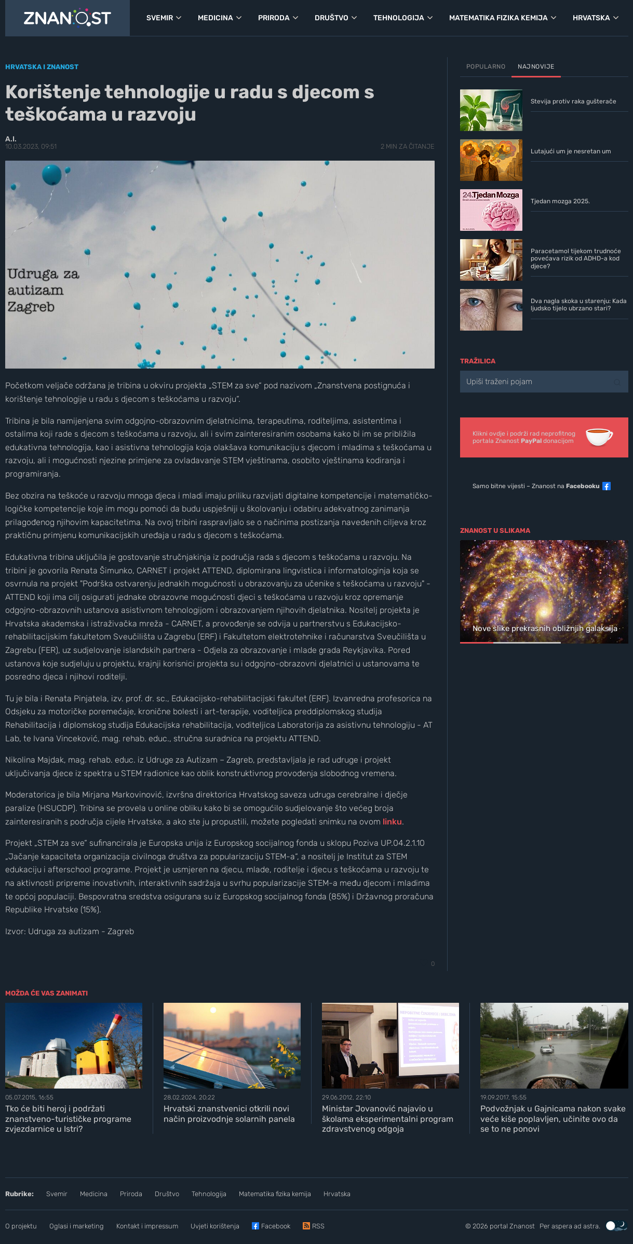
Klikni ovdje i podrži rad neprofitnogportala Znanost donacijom (524, 437)
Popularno (486, 66)
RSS (318, 1226)
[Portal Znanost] (67, 18)
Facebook (275, 1226)
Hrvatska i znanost (41, 67)
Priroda (131, 1194)
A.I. (11, 139)
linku (392, 822)
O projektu (21, 1226)
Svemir (57, 1194)
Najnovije (536, 66)
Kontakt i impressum (147, 1226)
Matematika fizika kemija (275, 1194)
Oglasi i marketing (76, 1226)
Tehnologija (209, 1194)
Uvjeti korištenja (215, 1226)
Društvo (167, 1194)
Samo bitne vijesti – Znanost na (536, 486)
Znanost (522, 1226)
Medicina (93, 1194)
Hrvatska (337, 1194)
